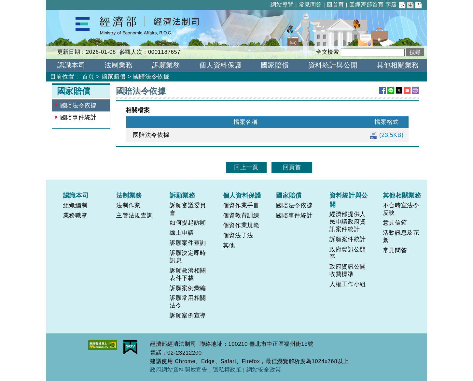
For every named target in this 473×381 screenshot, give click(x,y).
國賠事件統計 (78, 117)
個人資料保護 (242, 195)
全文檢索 (327, 52)
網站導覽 (282, 5)
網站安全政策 (263, 370)
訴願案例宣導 (188, 315)
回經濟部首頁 (366, 5)
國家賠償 (114, 76)
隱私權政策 (227, 370)
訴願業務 (182, 195)
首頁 (88, 76)
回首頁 (335, 5)
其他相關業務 (402, 195)
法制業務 (129, 195)
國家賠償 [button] (275, 65)
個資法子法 (238, 235)
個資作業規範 (241, 225)
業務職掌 (75, 215)
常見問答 (310, 5)
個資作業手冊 (241, 205)
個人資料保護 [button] (220, 65)
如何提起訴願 (188, 222)
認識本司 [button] (71, 65)
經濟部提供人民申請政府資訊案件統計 (347, 221)
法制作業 (128, 205)
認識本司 (76, 195)
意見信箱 (395, 222)
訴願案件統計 (347, 239)
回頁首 (292, 167)
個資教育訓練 (241, 215)
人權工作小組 (347, 284)
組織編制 (75, 205)
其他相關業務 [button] (398, 65)
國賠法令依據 (151, 76)
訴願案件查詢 (188, 243)
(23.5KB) (386, 135)
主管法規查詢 (134, 215)
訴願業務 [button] (166, 65)
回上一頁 (246, 167)
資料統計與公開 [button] (333, 65)
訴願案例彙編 (188, 288)
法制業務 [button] (118, 65)
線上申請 (182, 232)
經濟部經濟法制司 (70, 14)
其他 (229, 245)
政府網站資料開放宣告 (179, 370)
